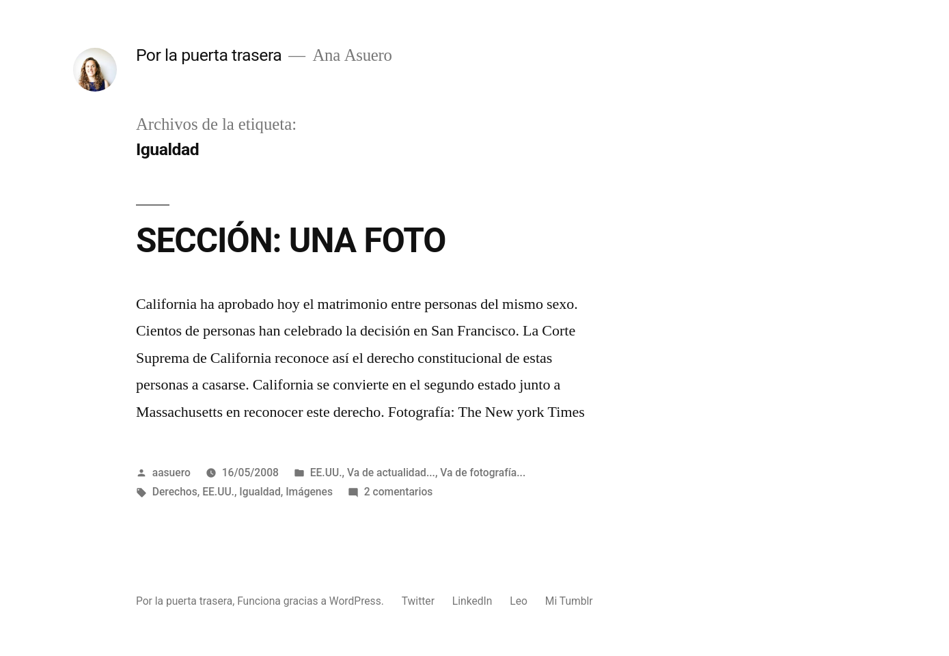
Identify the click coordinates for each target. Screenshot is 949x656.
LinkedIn (472, 600)
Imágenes (309, 491)
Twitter (418, 600)
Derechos (174, 491)
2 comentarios (398, 491)
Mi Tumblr (569, 600)
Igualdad (259, 491)
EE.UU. (326, 472)
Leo (518, 600)
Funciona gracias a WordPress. (312, 600)
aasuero (171, 472)
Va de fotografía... (482, 472)
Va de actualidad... (391, 472)
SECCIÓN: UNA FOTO (290, 240)
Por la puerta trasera (208, 55)
